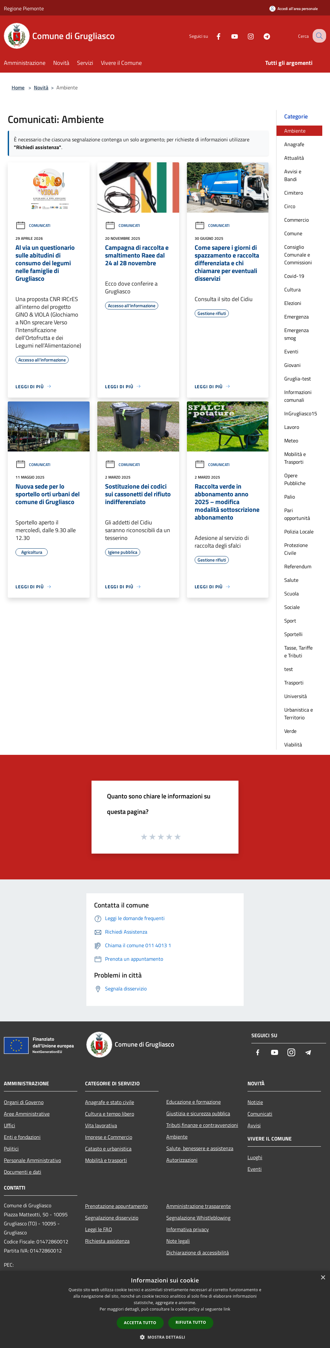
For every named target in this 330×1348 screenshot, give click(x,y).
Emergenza (296, 316)
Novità (41, 87)
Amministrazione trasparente (198, 1206)
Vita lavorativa (101, 1125)
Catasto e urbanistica (108, 1148)
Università (295, 696)
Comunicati (32, 225)
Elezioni (292, 303)
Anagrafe (294, 144)
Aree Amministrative (27, 1114)
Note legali (178, 1241)
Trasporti (294, 682)
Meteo (291, 440)
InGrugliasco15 (300, 413)
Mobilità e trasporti (106, 1160)
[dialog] (165, 1309)
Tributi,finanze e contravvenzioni (202, 1125)
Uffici (9, 1125)
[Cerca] (318, 36)
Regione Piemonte (24, 8)
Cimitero (293, 193)
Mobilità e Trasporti (295, 458)
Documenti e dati (22, 1172)
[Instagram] (244, 35)
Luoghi (255, 1157)
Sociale (292, 607)
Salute (291, 580)
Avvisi (254, 1125)
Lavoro (291, 427)
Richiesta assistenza (107, 1241)
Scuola (291, 593)
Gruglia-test (297, 378)
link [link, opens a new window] (227, 1309)
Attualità (294, 158)
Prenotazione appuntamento (116, 1206)
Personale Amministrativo (32, 1160)
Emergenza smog (296, 334)
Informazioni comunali (298, 396)
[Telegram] (261, 35)
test (288, 669)
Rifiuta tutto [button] (191, 1322)
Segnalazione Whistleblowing (198, 1217)
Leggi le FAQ (98, 1229)
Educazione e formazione (193, 1102)
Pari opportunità (297, 514)
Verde (290, 731)
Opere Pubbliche (295, 479)
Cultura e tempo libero (109, 1114)
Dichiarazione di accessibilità (197, 1252)
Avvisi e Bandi (292, 175)
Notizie (255, 1102)
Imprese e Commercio (108, 1137)
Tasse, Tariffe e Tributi (298, 651)
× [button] (322, 1277)
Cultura (292, 289)
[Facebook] (212, 35)
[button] (165, 1337)
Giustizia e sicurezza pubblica (198, 1113)
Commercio (296, 220)
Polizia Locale (299, 531)
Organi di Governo (24, 1102)
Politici (11, 1148)
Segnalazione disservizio (111, 1217)
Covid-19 (294, 276)
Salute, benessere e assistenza (199, 1148)
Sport (290, 620)
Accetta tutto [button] (140, 1322)
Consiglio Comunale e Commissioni (298, 254)
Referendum (297, 566)
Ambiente (295, 131)
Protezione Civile (296, 549)
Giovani (292, 365)
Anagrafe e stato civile (109, 1102)
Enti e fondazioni (22, 1137)
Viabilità (293, 744)
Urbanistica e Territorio (298, 713)
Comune (293, 233)
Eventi (291, 351)
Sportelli (293, 634)
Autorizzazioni (182, 1160)
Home (18, 87)
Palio (289, 497)
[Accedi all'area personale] (293, 8)
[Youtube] (228, 35)
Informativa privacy (187, 1229)
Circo (289, 206)
